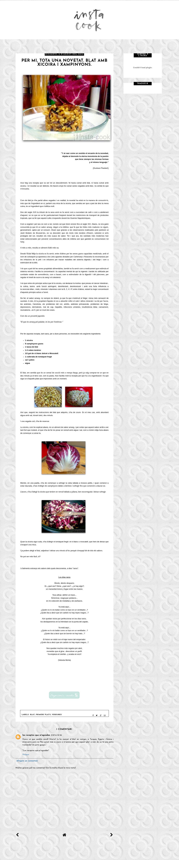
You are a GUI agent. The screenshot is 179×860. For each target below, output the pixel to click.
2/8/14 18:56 (56, 735)
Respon (25, 755)
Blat (32, 715)
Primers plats (43, 715)
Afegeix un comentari (27, 761)
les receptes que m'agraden (36, 735)
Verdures (57, 715)
